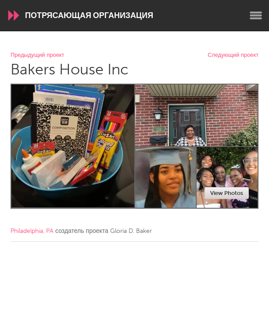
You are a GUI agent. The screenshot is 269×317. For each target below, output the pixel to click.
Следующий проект (233, 55)
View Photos (226, 193)
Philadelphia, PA (32, 231)
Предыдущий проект (37, 55)
